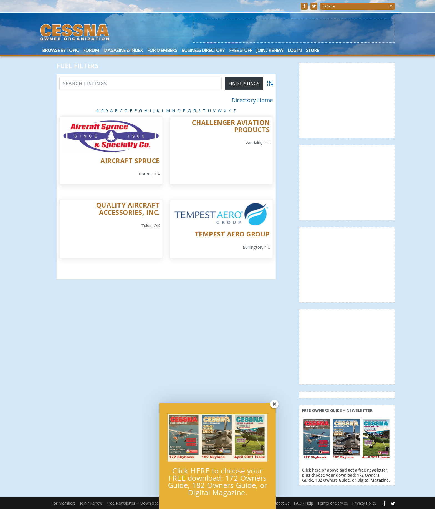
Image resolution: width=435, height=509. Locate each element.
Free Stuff (240, 50)
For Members (162, 50)
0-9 (104, 110)
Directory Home (252, 100)
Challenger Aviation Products (231, 126)
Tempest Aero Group (232, 234)
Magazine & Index (123, 50)
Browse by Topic (60, 50)
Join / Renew (269, 50)
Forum (91, 50)
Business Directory (203, 50)
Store (312, 50)
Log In (295, 50)
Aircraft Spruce (130, 160)
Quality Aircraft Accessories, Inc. (128, 208)
